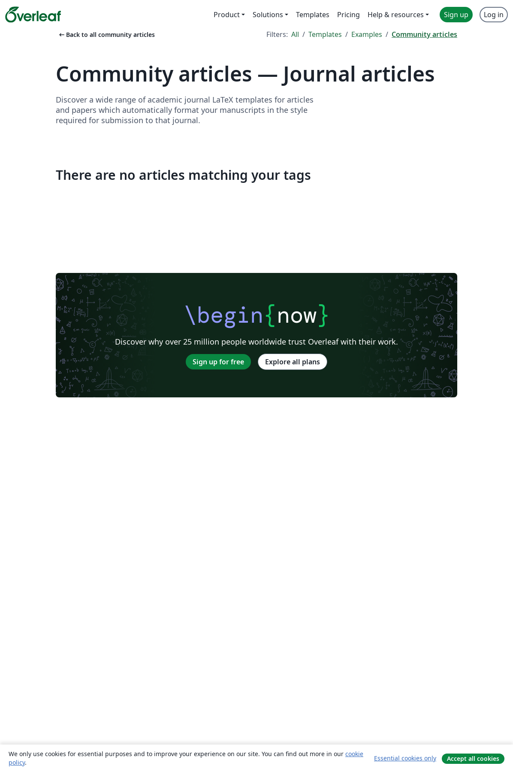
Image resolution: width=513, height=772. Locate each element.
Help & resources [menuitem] (396, 14)
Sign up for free (218, 361)
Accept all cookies (473, 758)
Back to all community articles (106, 34)
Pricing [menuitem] (348, 14)
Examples (366, 34)
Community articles (424, 34)
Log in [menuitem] (494, 14)
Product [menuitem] (227, 14)
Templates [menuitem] (312, 14)
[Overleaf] (33, 14)
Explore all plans (292, 361)
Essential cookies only (405, 758)
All (295, 34)
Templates (325, 34)
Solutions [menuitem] (268, 14)
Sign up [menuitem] (456, 14)
